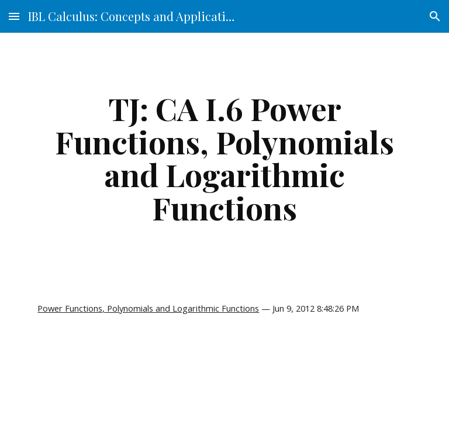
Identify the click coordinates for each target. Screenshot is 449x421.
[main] (224, 158)
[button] (14, 16)
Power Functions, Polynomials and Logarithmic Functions (148, 308)
